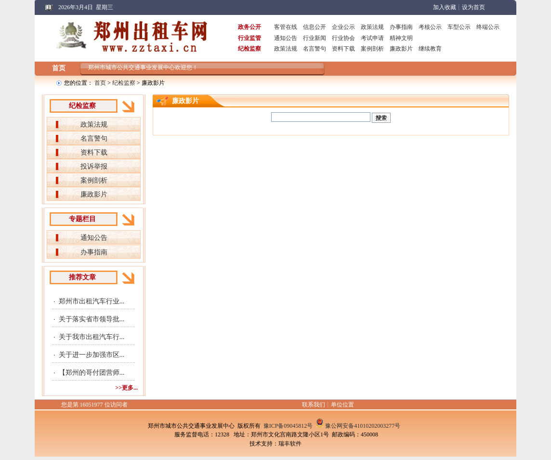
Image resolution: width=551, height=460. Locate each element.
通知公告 (285, 38)
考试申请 (372, 38)
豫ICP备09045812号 (288, 425)
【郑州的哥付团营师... (92, 372)
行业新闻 (314, 38)
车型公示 (459, 27)
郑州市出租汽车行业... (92, 301)
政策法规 (372, 27)
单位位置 (342, 404)
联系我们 (313, 404)
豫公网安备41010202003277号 (362, 425)
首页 (59, 68)
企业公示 (343, 27)
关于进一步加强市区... (92, 354)
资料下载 (343, 48)
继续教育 (430, 48)
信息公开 (314, 27)
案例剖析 (372, 48)
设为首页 (473, 7)
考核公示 (430, 27)
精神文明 (401, 38)
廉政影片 (401, 48)
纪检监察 (123, 82)
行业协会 (343, 38)
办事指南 (401, 27)
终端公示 (487, 27)
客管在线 (285, 27)
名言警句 (314, 48)
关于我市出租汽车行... (92, 337)
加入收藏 (444, 7)
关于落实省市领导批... (92, 319)
